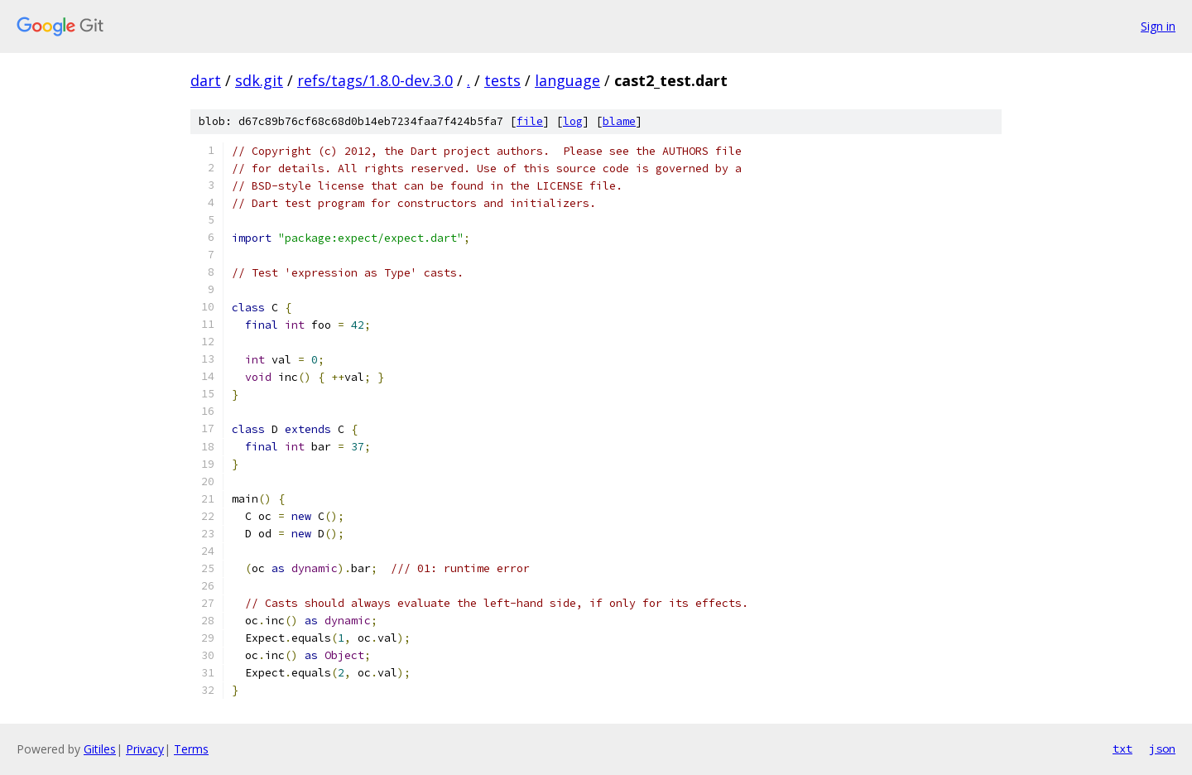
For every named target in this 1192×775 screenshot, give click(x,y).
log (573, 121)
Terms (191, 749)
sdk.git (259, 80)
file (530, 121)
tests (502, 80)
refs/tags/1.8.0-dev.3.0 (375, 80)
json (1162, 748)
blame (619, 121)
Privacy (145, 749)
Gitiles (100, 749)
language (567, 80)
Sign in (1158, 26)
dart (205, 80)
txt (1122, 748)
